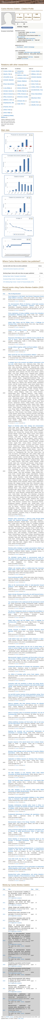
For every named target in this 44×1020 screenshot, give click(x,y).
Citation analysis (17, 898)
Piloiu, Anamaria (8, 96)
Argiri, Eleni (20, 103)
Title (10, 889)
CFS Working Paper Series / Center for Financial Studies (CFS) (18, 282)
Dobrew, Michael (22, 88)
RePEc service (9, 1017)
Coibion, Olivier (35, 87)
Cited (37, 889)
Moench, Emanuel (8, 94)
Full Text (11, 898)
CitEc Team (21, 1018)
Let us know (25, 58)
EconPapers (20, 47)
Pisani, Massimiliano (9, 84)
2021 (4, 895)
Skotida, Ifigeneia (22, 91)
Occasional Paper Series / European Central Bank (15, 279)
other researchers (30, 38)
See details (32, 32)
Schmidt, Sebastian (9, 80)
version (22, 946)
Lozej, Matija (7, 88)
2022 (4, 972)
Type (33, 889)
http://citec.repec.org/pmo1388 (32, 52)
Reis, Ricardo (34, 81)
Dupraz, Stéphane (22, 81)
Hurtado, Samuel (8, 91)
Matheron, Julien (8, 99)
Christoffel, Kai (7, 77)
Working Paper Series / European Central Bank (14, 276)
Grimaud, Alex (21, 100)
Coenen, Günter (8, 71)
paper (24, 310)
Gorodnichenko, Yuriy (37, 90)
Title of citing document (15, 293)
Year (4, 293)
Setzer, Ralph (7, 112)
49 (32, 40)
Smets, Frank (7, 109)
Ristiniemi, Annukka (23, 96)
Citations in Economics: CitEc (10, 2)
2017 (4, 920)
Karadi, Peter (34, 102)
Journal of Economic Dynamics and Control (13, 268)
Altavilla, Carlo (35, 105)
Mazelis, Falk (7, 74)
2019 (4, 940)
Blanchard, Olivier (36, 98)
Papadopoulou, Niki (9, 102)
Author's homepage (29, 47)
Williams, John (35, 74)
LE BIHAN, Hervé (22, 78)
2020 (4, 928)
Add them (30, 57)
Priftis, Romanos (22, 94)
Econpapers (16, 310)
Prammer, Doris (8, 106)
